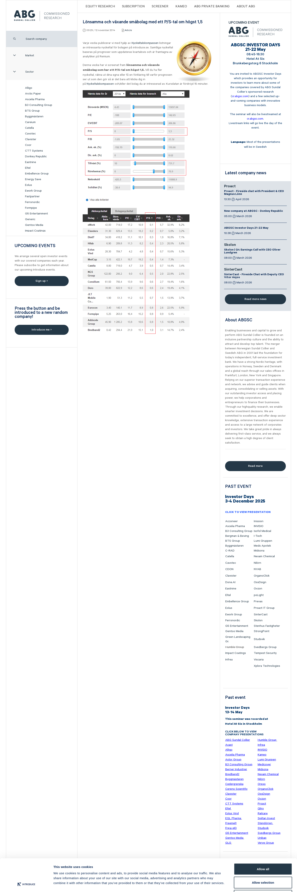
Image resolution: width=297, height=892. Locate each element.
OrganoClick (262, 575)
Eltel (28, 168)
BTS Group (32, 110)
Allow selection (263, 852)
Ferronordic (32, 202)
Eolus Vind (232, 813)
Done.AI (230, 582)
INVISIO (258, 526)
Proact (230, 187)
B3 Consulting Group (38, 105)
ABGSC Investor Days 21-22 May (246, 228)
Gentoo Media (34, 225)
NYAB (257, 569)
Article (128, 30)
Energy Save (33, 179)
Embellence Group (37, 173)
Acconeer (231, 521)
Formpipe (31, 208)
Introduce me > (42, 329)
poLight (259, 595)
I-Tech (258, 536)
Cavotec (30, 133)
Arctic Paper (33, 93)
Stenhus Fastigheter (267, 626)
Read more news (255, 299)
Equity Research (100, 6)
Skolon (230, 245)
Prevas (258, 601)
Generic (30, 219)
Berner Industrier (236, 769)
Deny (263, 865)
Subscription (133, 6)
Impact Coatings (35, 230)
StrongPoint (261, 631)
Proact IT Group (264, 608)
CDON (229, 569)
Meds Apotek (262, 545)
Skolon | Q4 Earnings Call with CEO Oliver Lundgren (252, 252)
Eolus (28, 185)
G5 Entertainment (36, 213)
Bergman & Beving (237, 536)
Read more (255, 466)
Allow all (263, 838)
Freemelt (230, 823)
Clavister (30, 139)
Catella (29, 128)
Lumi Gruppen (263, 541)
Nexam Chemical (264, 556)
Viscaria (259, 659)
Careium (30, 122)
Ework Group (33, 190)
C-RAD (229, 550)
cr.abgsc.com (240, 96)
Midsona (259, 550)
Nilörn (257, 563)
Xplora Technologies (267, 666)
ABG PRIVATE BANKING (212, 6)
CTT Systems (34, 150)
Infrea (229, 659)
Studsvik (259, 639)
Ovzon (258, 588)
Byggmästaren (34, 116)
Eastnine (30, 162)
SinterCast (233, 270)
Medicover (264, 764)
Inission (258, 521)
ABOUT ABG (246, 6)
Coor (28, 145)
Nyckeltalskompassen (144, 43)
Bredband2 (232, 774)
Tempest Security (265, 653)
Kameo (181, 6)
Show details (213, 884)
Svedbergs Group (265, 647)
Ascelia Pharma (35, 99)
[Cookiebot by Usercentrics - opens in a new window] (26, 884)
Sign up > (41, 281)
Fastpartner (32, 196)
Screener (160, 6)
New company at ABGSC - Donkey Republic (253, 211)
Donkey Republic (36, 156)
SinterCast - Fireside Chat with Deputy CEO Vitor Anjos (254, 276)
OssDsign (260, 582)
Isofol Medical (262, 531)
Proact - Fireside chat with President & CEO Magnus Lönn (254, 193)
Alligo (28, 88)
